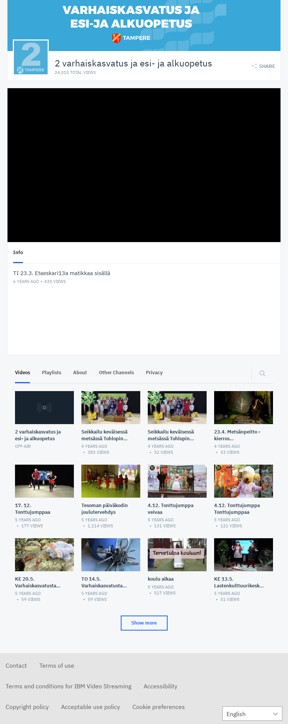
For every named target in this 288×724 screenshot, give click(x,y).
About (80, 372)
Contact (16, 665)
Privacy (154, 372)
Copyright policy (27, 706)
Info (18, 252)
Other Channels (116, 372)
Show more (144, 623)
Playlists (51, 372)
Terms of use (56, 665)
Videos (22, 372)
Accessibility (160, 686)
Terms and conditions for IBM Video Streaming (68, 686)
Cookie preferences (158, 706)
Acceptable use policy (90, 706)
